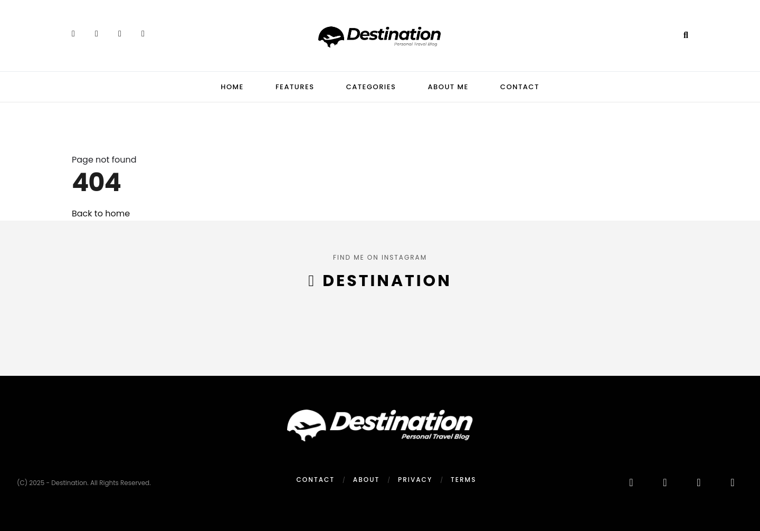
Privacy (415, 479)
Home (232, 87)
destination (386, 281)
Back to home (101, 213)
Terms (463, 479)
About (366, 479)
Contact (519, 87)
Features (295, 87)
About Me (448, 87)
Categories (371, 87)
